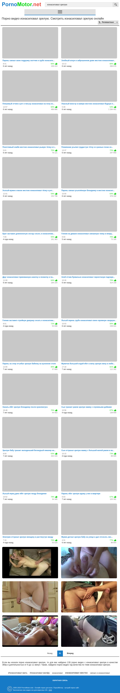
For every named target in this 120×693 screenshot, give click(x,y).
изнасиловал (57, 673)
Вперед (70, 653)
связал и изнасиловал (100, 673)
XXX (50, 690)
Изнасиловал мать (17, 673)
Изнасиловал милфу (40, 673)
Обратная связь (59, 680)
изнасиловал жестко (76, 673)
